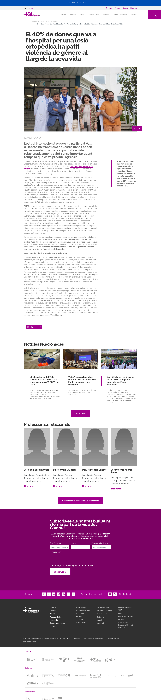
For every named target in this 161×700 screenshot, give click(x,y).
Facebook (36, 327)
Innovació (106, 15)
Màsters (121, 613)
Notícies (54, 22)
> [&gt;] (139, 128)
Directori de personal (104, 611)
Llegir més (29, 486)
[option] (80, 99)
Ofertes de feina (102, 614)
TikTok (73, 594)
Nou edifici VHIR (103, 608)
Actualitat (100, 623)
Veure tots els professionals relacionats (80, 501)
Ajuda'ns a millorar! (125, 616)
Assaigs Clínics (93, 15)
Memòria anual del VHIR (125, 609)
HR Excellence (81, 622)
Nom (73, 543)
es (32, 8)
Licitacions (80, 619)
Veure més (80, 413)
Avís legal (77, 638)
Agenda (100, 620)
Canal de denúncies (29, 641)
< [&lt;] (134, 128)
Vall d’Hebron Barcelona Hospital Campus (125, 625)
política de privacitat (83, 565)
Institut (53, 608)
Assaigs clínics (55, 617)
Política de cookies (113, 638)
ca (25, 8)
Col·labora (100, 617)
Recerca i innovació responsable (83, 612)
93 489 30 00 (125, 594)
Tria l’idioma (55, 543)
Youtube (63, 594)
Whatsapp (40, 327)
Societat (133, 15)
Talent (82, 15)
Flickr (68, 594)
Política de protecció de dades (93, 638)
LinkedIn (32, 327)
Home (34, 22)
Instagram (58, 594)
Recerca (73, 15)
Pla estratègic (81, 608)
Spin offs (79, 616)
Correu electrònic (100, 543)
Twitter (28, 327)
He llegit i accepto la (73, 565)
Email (110, 594)
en (28, 8)
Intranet (121, 619)
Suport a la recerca (120, 15)
